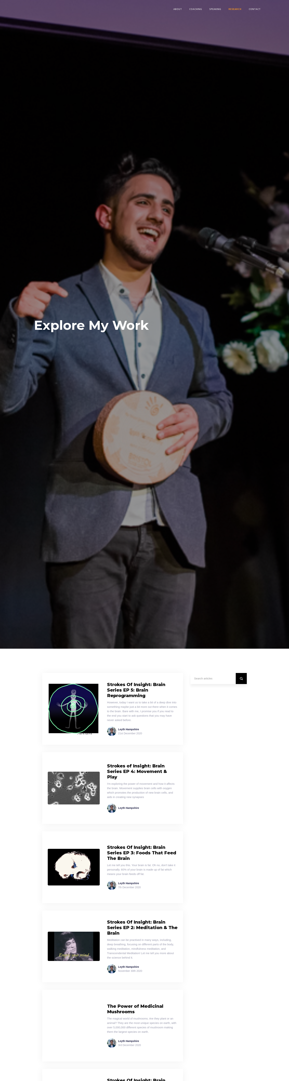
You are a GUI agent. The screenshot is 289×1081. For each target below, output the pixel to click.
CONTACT (255, 9)
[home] (32, 9)
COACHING (195, 9)
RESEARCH (235, 9)
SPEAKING (215, 9)
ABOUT (177, 9)
